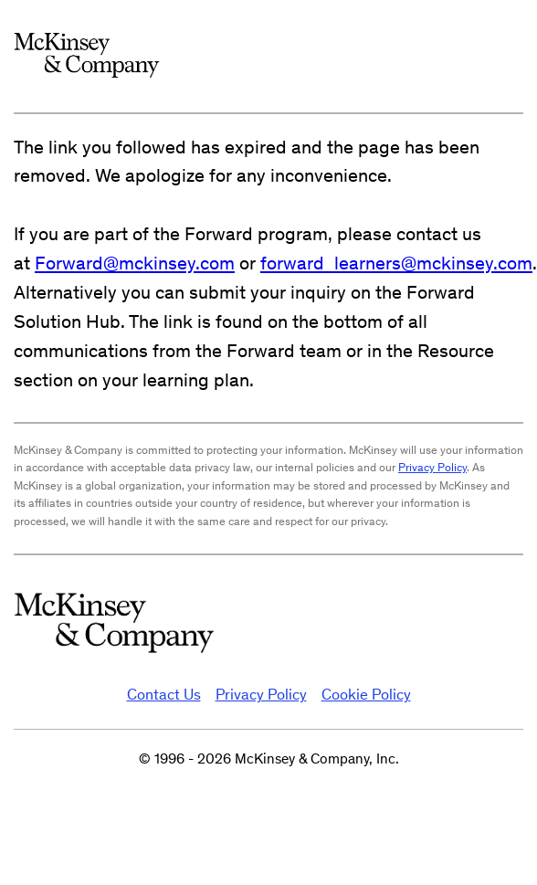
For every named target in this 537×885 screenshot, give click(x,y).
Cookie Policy (366, 694)
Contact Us (164, 694)
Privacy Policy (432, 467)
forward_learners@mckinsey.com (396, 262)
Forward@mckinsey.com (135, 262)
